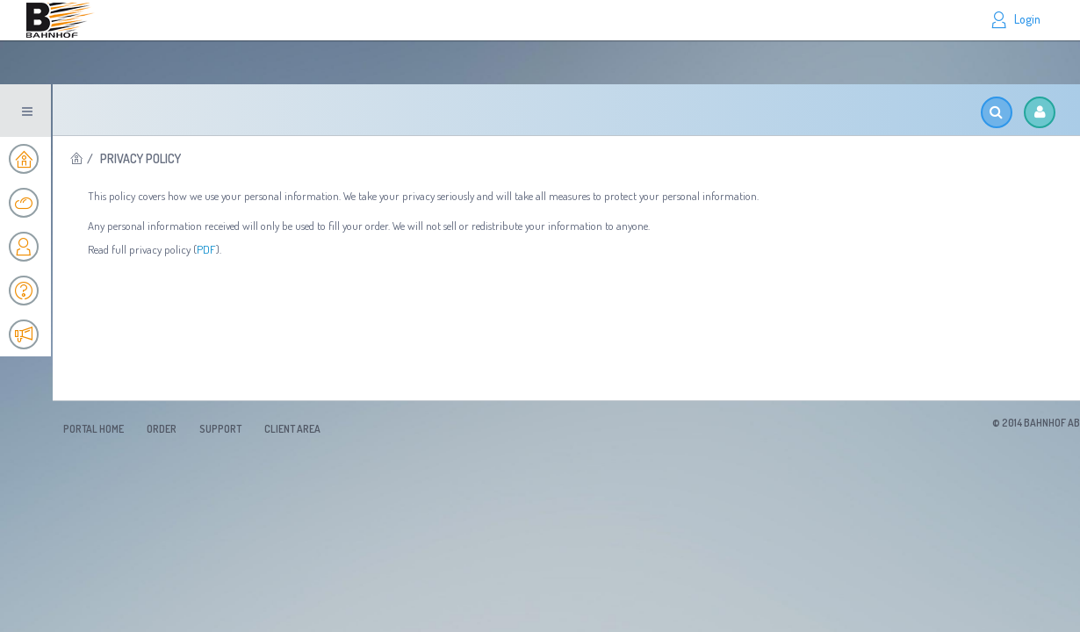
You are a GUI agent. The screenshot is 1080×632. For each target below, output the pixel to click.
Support (220, 428)
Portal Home (93, 428)
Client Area (292, 428)
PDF (206, 249)
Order (161, 428)
